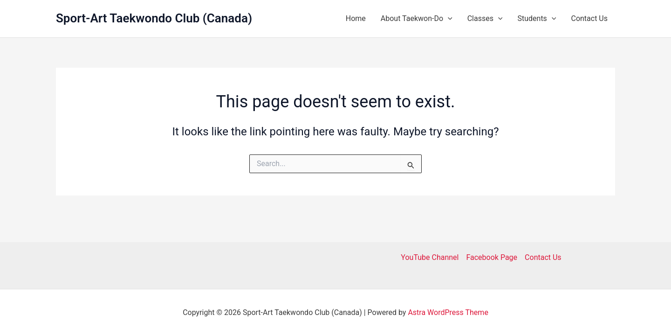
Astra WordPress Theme (448, 312)
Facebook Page (491, 257)
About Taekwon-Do (416, 18)
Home (356, 18)
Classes (485, 18)
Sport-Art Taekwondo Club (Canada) (154, 18)
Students (536, 18)
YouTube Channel (430, 257)
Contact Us (589, 18)
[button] (447, 18)
